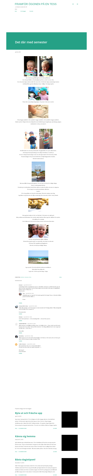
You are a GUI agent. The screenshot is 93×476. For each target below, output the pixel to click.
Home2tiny (21, 336)
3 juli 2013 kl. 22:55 (31, 344)
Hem (16, 11)
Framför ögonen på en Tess (36, 4)
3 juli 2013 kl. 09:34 (33, 306)
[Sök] (73, 4)
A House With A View (23, 306)
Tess (24, 293)
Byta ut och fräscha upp (28, 413)
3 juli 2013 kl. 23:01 (30, 293)
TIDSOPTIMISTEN (22, 323)
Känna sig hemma (25, 436)
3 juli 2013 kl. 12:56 (28, 317)
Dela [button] (60, 277)
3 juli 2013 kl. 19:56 (29, 336)
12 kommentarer (22, 428)
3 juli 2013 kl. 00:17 (28, 285)
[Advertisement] (44, 23)
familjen (27, 277)
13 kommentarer (22, 451)
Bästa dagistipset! (25, 459)
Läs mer (55, 428)
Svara (20, 303)
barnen (22, 277)
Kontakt (31, 11)
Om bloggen (23, 11)
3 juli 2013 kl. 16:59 (31, 323)
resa (30, 277)
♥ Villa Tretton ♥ (22, 344)
